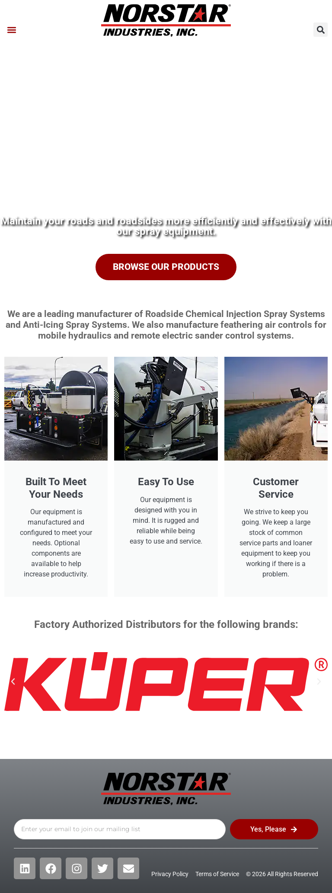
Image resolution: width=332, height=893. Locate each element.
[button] (11, 29)
